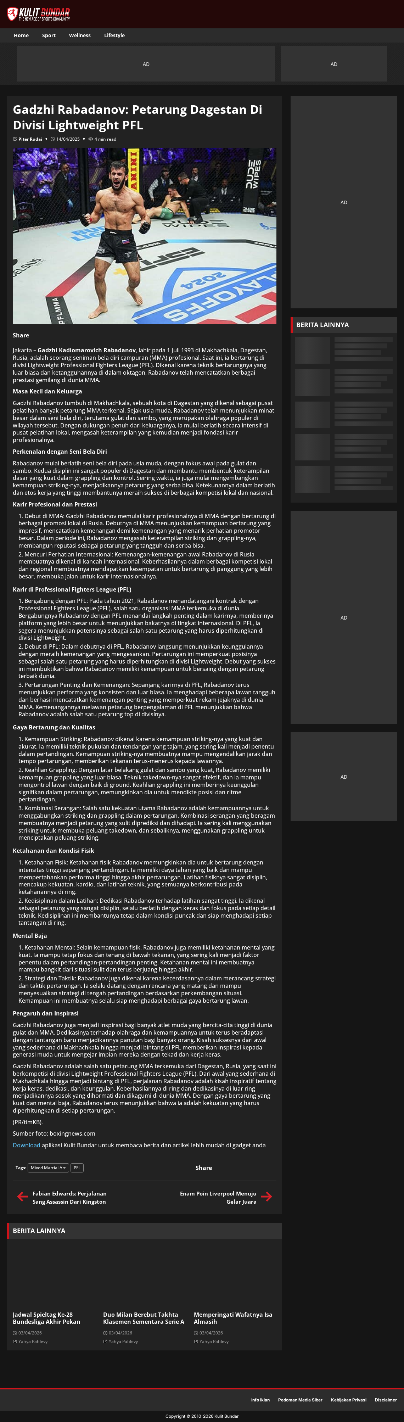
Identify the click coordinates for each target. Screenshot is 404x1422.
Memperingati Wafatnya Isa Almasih (233, 1318)
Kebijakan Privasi (348, 1400)
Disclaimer (386, 1400)
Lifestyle (114, 35)
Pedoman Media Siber (300, 1400)
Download (26, 1145)
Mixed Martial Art (48, 1168)
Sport (49, 35)
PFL (77, 1168)
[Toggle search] (391, 35)
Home (21, 35)
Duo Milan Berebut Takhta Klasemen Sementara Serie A (143, 1318)
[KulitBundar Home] (38, 14)
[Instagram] (379, 35)
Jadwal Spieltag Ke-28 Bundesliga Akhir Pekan (46, 1318)
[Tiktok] (366, 35)
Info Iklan (260, 1400)
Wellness (80, 35)
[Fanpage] (354, 35)
